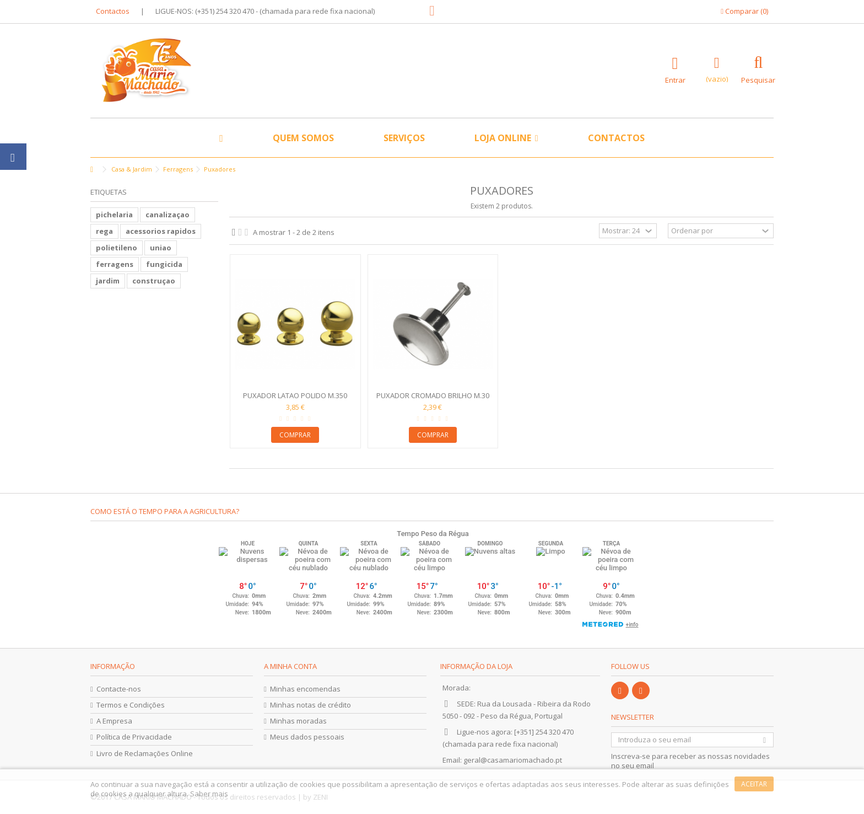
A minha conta (290, 666)
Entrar (675, 79)
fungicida (164, 264)
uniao (160, 248)
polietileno (116, 248)
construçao (153, 281)
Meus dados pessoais (307, 737)
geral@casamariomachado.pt (512, 760)
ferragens (114, 264)
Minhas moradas (298, 721)
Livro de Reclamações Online (144, 753)
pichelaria (114, 214)
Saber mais (209, 794)
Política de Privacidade (134, 737)
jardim (108, 281)
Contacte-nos (118, 689)
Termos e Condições (130, 705)
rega (104, 231)
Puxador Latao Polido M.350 (295, 395)
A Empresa (114, 721)
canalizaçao (167, 214)
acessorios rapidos (161, 231)
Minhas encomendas (305, 689)
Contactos (112, 11)
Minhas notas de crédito (310, 705)
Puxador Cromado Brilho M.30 (432, 395)
